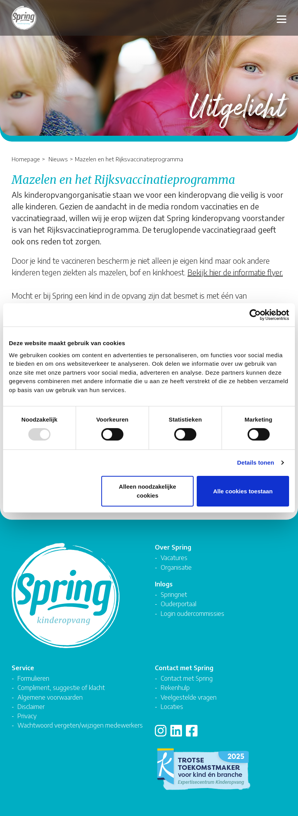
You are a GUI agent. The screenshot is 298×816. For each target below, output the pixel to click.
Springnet (174, 594)
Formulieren (33, 678)
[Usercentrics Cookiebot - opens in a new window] (255, 315)
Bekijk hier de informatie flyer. (235, 272)
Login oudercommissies (192, 613)
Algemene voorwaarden (50, 697)
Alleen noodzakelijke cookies (147, 491)
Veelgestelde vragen (189, 697)
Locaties (172, 706)
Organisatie (176, 567)
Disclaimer (31, 706)
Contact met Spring (187, 678)
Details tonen (255, 462)
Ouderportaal (178, 604)
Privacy (26, 716)
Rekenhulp (175, 687)
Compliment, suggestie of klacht (61, 687)
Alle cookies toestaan (242, 491)
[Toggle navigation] (281, 18)
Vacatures (174, 557)
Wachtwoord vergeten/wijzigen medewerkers (80, 725)
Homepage (26, 159)
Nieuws (58, 159)
